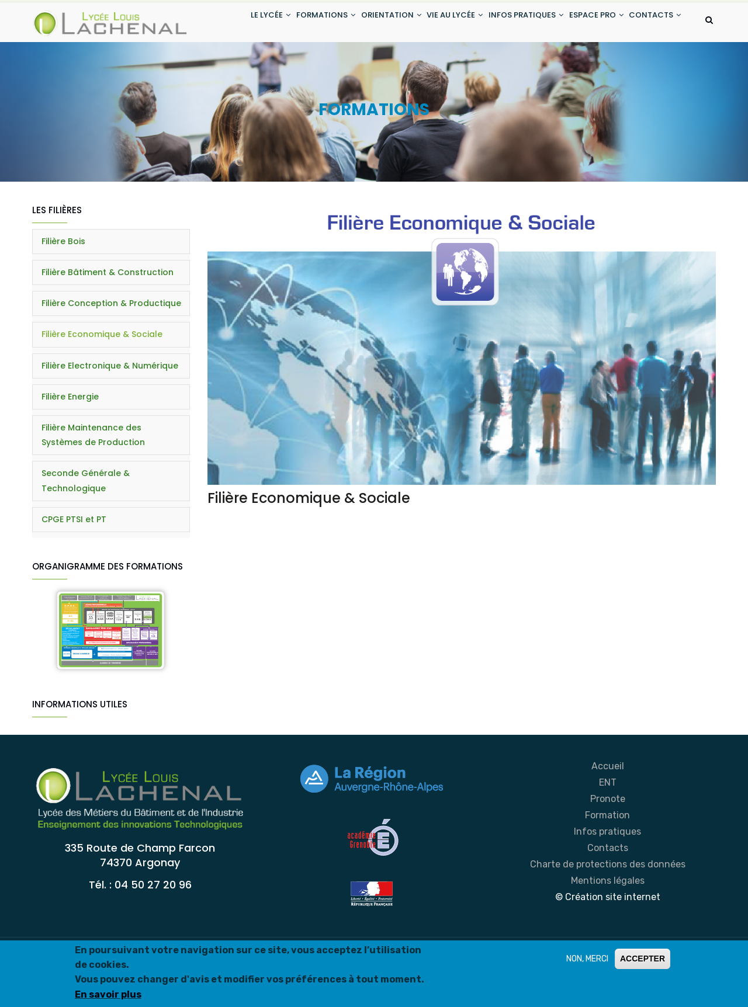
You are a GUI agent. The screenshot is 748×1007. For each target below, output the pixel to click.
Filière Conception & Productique (111, 350)
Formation (607, 861)
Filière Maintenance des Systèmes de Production (93, 481)
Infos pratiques (607, 877)
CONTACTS (239, 66)
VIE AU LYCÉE (435, 22)
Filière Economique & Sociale (101, 381)
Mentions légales (608, 926)
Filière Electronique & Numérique (109, 412)
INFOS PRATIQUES (512, 22)
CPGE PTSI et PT (73, 565)
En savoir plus (108, 994)
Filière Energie (70, 443)
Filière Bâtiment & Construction (107, 319)
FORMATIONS (294, 22)
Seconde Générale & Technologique (85, 527)
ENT (608, 828)
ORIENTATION (365, 22)
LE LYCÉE (233, 22)
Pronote (607, 844)
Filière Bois (63, 287)
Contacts (607, 894)
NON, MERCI (587, 959)
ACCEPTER (642, 958)
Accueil (607, 812)
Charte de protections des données (607, 910)
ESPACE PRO (589, 22)
